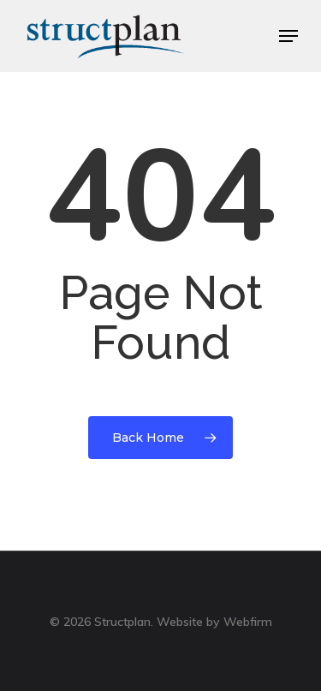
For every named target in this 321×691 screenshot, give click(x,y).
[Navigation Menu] (288, 36)
